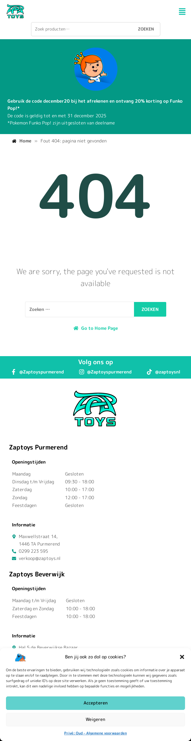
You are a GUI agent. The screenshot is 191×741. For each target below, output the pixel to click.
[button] (182, 657)
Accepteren (96, 703)
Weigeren (95, 719)
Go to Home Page (95, 328)
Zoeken (146, 29)
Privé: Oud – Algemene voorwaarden (95, 733)
